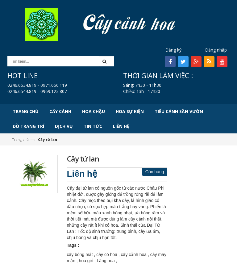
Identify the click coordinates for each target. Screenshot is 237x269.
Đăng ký (173, 50)
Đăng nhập (216, 50)
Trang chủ (20, 139)
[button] (106, 61)
